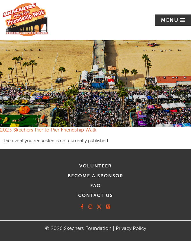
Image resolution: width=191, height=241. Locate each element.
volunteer (95, 166)
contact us (95, 195)
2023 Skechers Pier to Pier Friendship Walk (48, 130)
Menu (170, 20)
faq (95, 185)
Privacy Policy (131, 228)
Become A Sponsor (96, 175)
